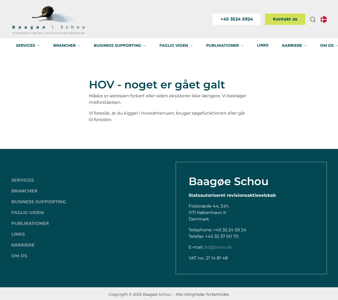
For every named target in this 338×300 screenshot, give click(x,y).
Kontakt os (285, 19)
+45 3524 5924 (236, 19)
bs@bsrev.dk (218, 247)
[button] (312, 19)
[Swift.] (48, 19)
